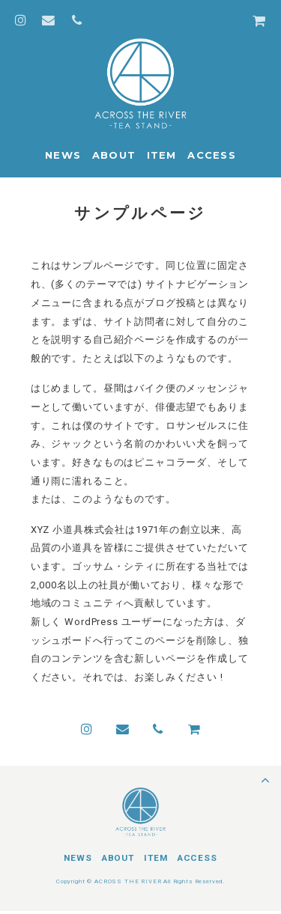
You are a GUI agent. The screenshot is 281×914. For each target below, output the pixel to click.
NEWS (63, 155)
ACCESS (211, 155)
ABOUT (114, 155)
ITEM (162, 155)
